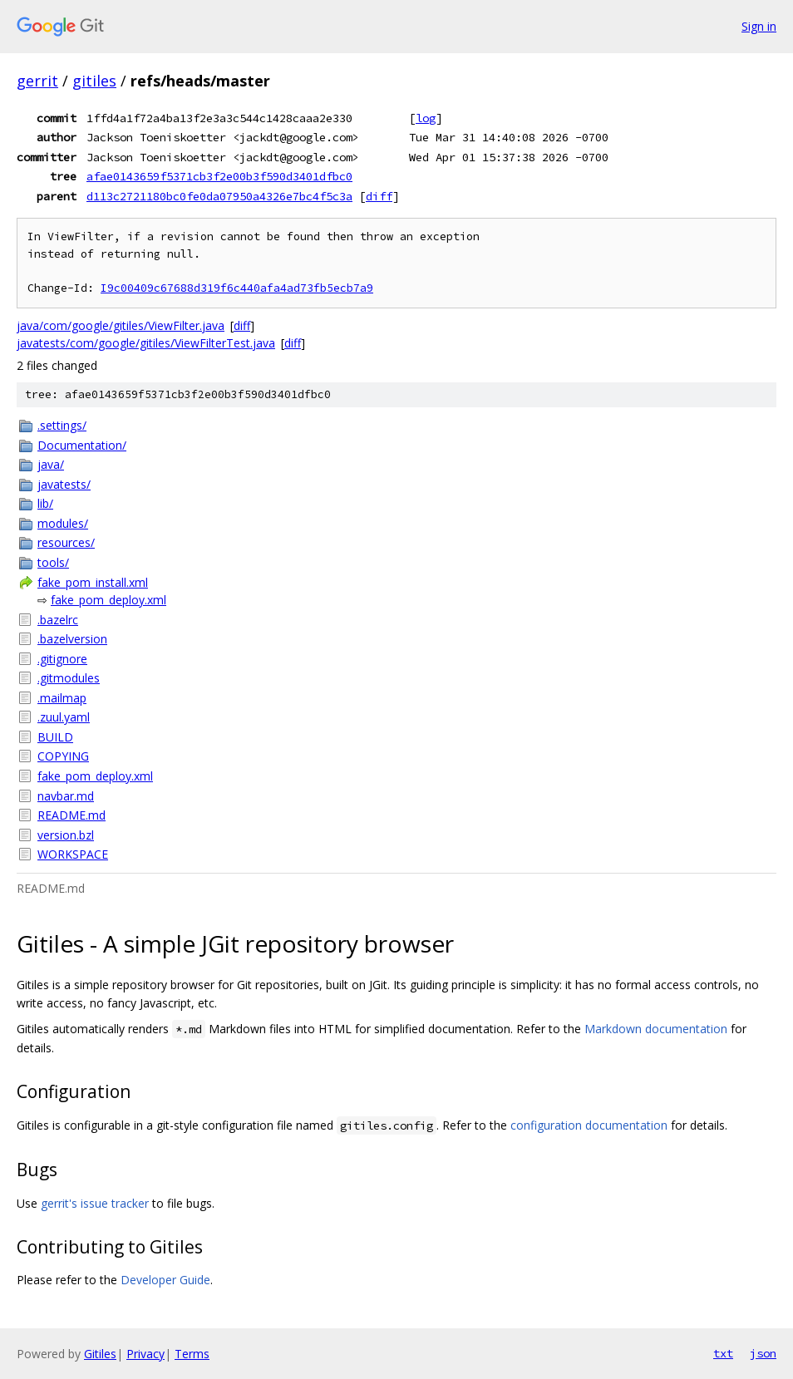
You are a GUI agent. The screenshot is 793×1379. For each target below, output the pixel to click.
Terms (192, 1354)
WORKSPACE (72, 854)
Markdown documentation (655, 1029)
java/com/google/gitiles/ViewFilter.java (120, 325)
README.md (71, 815)
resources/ (66, 542)
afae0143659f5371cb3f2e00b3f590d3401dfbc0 (219, 176)
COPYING (63, 756)
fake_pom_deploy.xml (108, 600)
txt (723, 1353)
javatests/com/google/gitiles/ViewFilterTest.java (146, 343)
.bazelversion (72, 639)
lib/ (45, 503)
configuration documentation (588, 1125)
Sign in (758, 26)
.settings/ (61, 425)
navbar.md (65, 796)
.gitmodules (68, 678)
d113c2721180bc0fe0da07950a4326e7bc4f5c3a (219, 196)
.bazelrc (57, 620)
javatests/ (64, 484)
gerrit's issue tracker (95, 1203)
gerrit (37, 81)
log (426, 118)
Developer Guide (165, 1280)
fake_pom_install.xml (92, 582)
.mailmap (61, 698)
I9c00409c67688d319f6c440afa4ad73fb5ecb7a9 (237, 288)
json (763, 1353)
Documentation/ (81, 445)
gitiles (94, 81)
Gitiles (100, 1354)
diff (379, 196)
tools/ (53, 562)
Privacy (145, 1354)
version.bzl (65, 835)
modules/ (62, 523)
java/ (50, 464)
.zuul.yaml (63, 717)
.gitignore (62, 659)
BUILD (55, 737)
